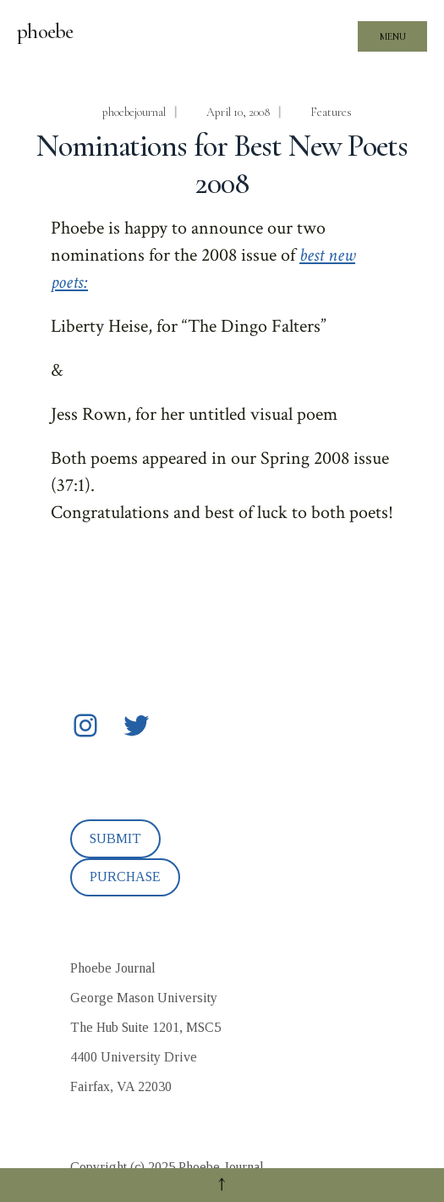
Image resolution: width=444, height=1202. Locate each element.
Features (331, 112)
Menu (393, 36)
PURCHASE (125, 876)
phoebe (45, 31)
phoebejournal (134, 112)
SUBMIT (115, 838)
